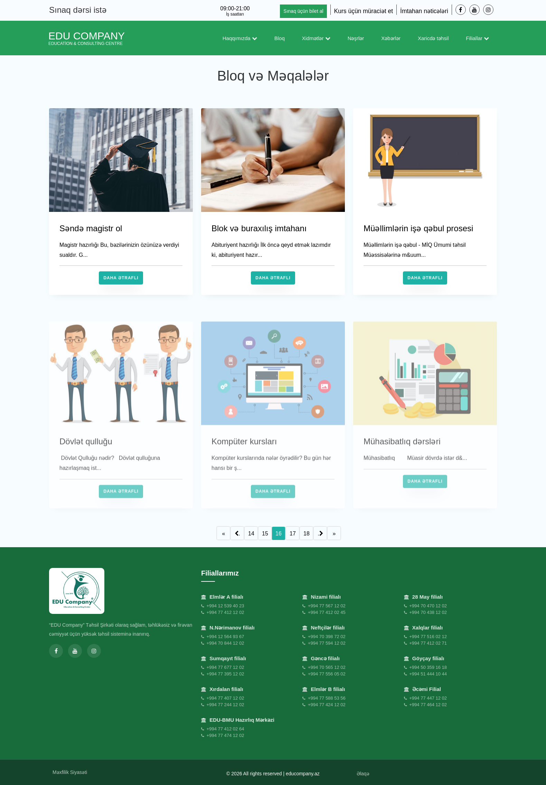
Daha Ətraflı (120, 277)
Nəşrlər (356, 38)
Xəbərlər (391, 38)
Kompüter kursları (244, 454)
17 (293, 533)
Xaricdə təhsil (433, 38)
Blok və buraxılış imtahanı (259, 228)
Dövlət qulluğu (85, 454)
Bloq (279, 38)
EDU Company (86, 38)
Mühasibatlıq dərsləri (402, 454)
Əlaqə (363, 773)
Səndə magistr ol (90, 228)
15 (265, 533)
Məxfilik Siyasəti (70, 772)
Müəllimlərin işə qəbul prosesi (418, 228)
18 (306, 533)
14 (251, 533)
